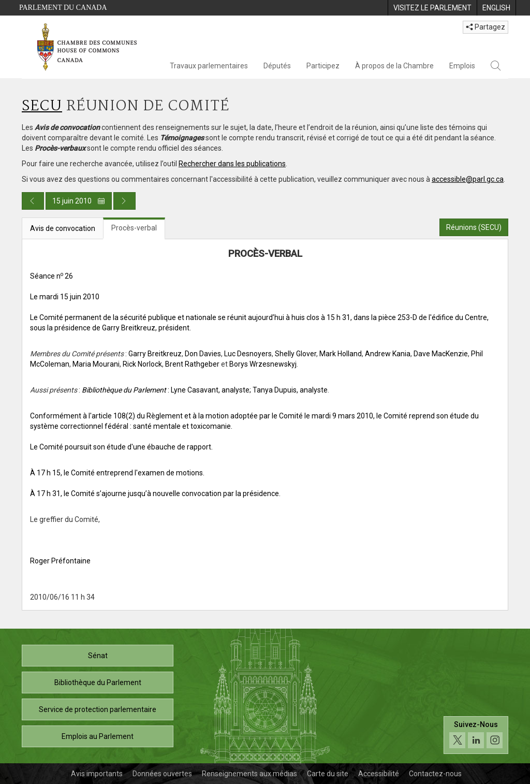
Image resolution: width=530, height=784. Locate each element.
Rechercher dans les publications (232, 163)
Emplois (462, 66)
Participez (323, 66)
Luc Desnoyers (248, 354)
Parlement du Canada (63, 7)
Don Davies (203, 354)
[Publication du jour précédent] (33, 201)
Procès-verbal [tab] (134, 228)
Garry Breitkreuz (155, 354)
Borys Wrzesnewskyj (263, 364)
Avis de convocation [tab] (62, 228)
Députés (277, 66)
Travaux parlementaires (209, 66)
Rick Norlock (142, 364)
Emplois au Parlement (98, 736)
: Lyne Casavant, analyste (165, 390)
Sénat (98, 655)
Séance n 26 (51, 276)
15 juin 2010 (78, 201)
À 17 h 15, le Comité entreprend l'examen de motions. (117, 473)
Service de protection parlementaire (97, 709)
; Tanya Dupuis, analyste (288, 390)
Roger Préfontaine (60, 561)
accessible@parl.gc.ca (468, 179)
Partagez (485, 27)
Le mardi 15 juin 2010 (64, 297)
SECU (42, 106)
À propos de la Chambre (394, 66)
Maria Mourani (96, 364)
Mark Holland (340, 354)
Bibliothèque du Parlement (97, 682)
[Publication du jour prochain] (124, 201)
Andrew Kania (387, 354)
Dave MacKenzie (441, 354)
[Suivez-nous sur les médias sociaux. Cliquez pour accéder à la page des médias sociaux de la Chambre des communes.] (476, 735)
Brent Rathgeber (192, 364)
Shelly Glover (295, 354)
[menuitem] (432, 8)
